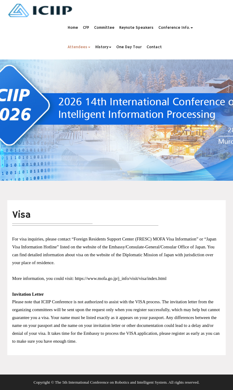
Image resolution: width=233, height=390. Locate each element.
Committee (104, 27)
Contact (154, 47)
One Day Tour (129, 47)
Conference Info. (175, 27)
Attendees (79, 47)
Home (73, 27)
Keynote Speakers (136, 27)
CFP (86, 27)
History (103, 47)
